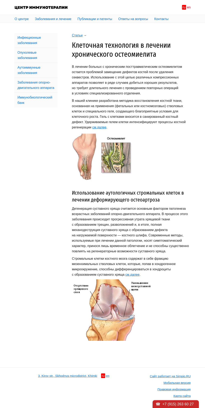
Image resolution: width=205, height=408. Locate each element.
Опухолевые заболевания (27, 55)
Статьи (77, 35)
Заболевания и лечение (53, 19)
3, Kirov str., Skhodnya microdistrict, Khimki (67, 375)
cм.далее (99, 127)
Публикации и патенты (94, 19)
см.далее (132, 274)
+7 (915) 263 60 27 (178, 404)
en (189, 7)
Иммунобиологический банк (34, 100)
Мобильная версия (177, 382)
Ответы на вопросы (133, 19)
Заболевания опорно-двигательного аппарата (35, 85)
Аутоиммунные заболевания (28, 70)
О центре (22, 19)
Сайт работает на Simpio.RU (170, 376)
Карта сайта (182, 396)
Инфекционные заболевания (29, 40)
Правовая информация (174, 389)
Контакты (161, 19)
